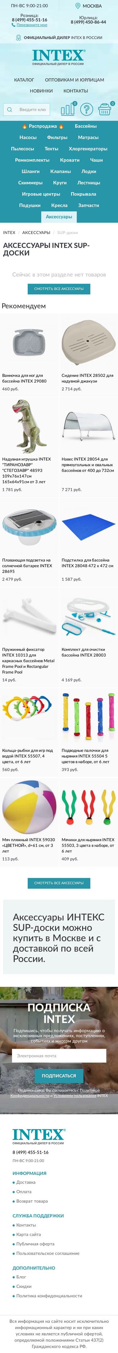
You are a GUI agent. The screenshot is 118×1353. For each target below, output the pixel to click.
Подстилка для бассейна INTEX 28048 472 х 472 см (87, 563)
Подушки (30, 205)
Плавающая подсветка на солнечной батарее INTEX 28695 (27, 566)
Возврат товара (32, 1201)
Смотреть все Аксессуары (59, 289)
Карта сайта (28, 1235)
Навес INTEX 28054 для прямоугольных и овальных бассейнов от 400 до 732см (88, 465)
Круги (60, 183)
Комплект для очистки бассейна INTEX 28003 (84, 652)
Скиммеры (30, 183)
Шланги (31, 171)
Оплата (23, 1192)
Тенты (51, 149)
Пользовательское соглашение (47, 1253)
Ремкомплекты (32, 160)
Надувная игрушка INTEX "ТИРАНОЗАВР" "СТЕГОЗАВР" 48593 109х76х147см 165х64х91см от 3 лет (26, 470)
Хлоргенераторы (88, 149)
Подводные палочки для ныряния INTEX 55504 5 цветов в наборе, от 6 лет (86, 756)
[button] (29, 24)
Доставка (26, 1183)
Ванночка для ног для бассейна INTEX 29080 (24, 378)
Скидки (23, 1287)
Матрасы (88, 137)
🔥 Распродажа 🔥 (43, 126)
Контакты (76, 91)
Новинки (41, 91)
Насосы (28, 137)
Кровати (70, 160)
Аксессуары (59, 217)
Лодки (88, 171)
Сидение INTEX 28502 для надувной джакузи (87, 378)
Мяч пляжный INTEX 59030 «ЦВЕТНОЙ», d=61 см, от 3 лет (28, 845)
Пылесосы (22, 149)
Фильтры (57, 137)
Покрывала (83, 194)
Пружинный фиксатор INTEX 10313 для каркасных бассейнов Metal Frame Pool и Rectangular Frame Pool (28, 661)
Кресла (59, 205)
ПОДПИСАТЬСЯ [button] (59, 1076)
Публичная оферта (35, 1244)
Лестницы (88, 183)
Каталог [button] (24, 80)
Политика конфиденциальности (49, 1296)
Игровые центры (41, 194)
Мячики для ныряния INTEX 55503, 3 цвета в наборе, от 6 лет (88, 845)
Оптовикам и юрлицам (74, 80)
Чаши (96, 160)
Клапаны (60, 171)
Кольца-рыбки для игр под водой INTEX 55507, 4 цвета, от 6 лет (27, 756)
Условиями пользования (74, 1096)
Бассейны (86, 126)
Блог (21, 1277)
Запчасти (88, 205)
